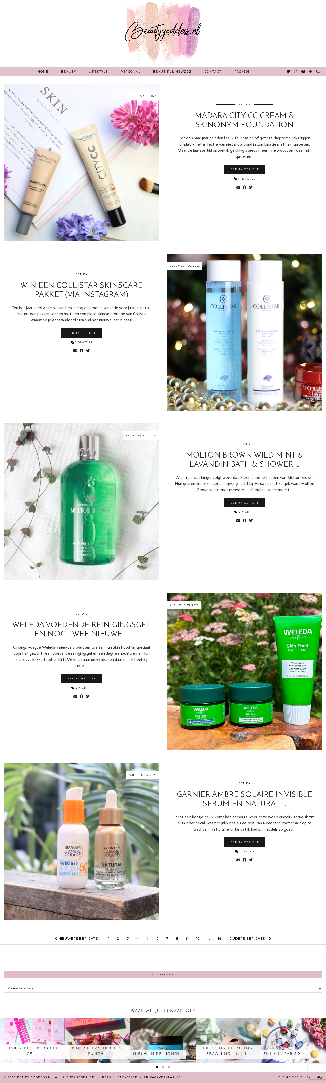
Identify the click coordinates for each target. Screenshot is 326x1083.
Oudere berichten (250, 938)
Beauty (68, 71)
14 (219, 938)
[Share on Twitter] (251, 187)
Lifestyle (98, 71)
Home (43, 71)
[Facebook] (303, 71)
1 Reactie (244, 851)
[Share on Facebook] (244, 187)
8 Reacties (244, 512)
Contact (213, 71)
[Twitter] (289, 71)
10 (198, 938)
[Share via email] (238, 187)
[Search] (318, 71)
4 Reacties (244, 178)
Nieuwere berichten (78, 938)
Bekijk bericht (244, 169)
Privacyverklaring (162, 1077)
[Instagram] (296, 71)
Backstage (127, 1077)
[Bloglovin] (311, 71)
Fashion (242, 71)
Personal (130, 71)
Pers (106, 1077)
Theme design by (300, 1077)
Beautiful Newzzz (172, 71)
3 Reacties (81, 688)
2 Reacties (81, 342)
